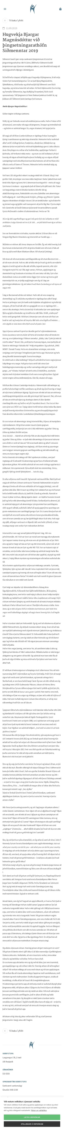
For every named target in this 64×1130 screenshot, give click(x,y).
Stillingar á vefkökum (32, 1124)
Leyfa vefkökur (32, 1117)
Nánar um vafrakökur (39, 1110)
